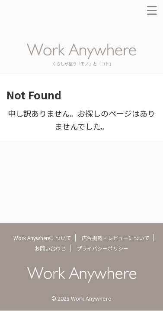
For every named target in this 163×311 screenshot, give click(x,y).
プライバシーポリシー (102, 248)
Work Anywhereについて (42, 237)
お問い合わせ (50, 248)
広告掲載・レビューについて (115, 237)
